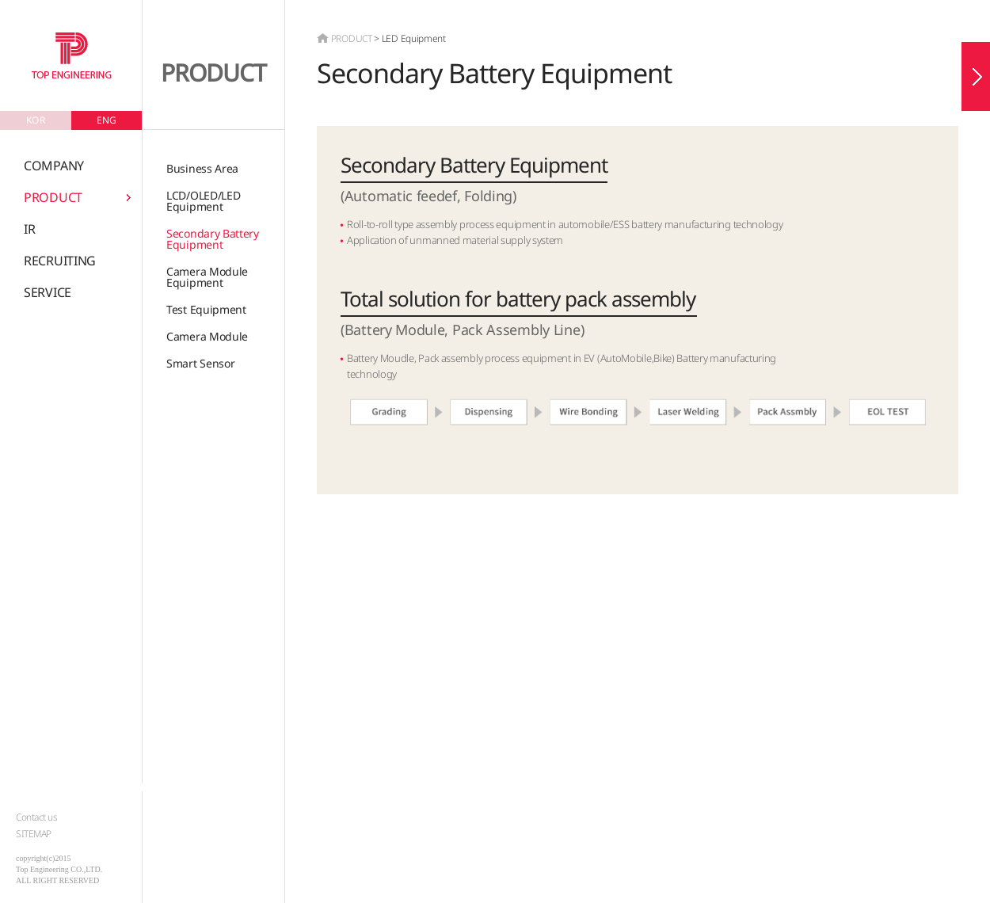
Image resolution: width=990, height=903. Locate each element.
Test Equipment (206, 309)
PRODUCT (53, 197)
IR (29, 229)
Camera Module (207, 336)
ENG (107, 120)
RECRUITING (60, 260)
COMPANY (54, 165)
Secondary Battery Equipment (212, 239)
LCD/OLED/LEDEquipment (203, 201)
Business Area (202, 168)
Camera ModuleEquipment (207, 277)
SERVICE (47, 292)
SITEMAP (33, 833)
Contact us (36, 817)
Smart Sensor (200, 363)
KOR (35, 120)
